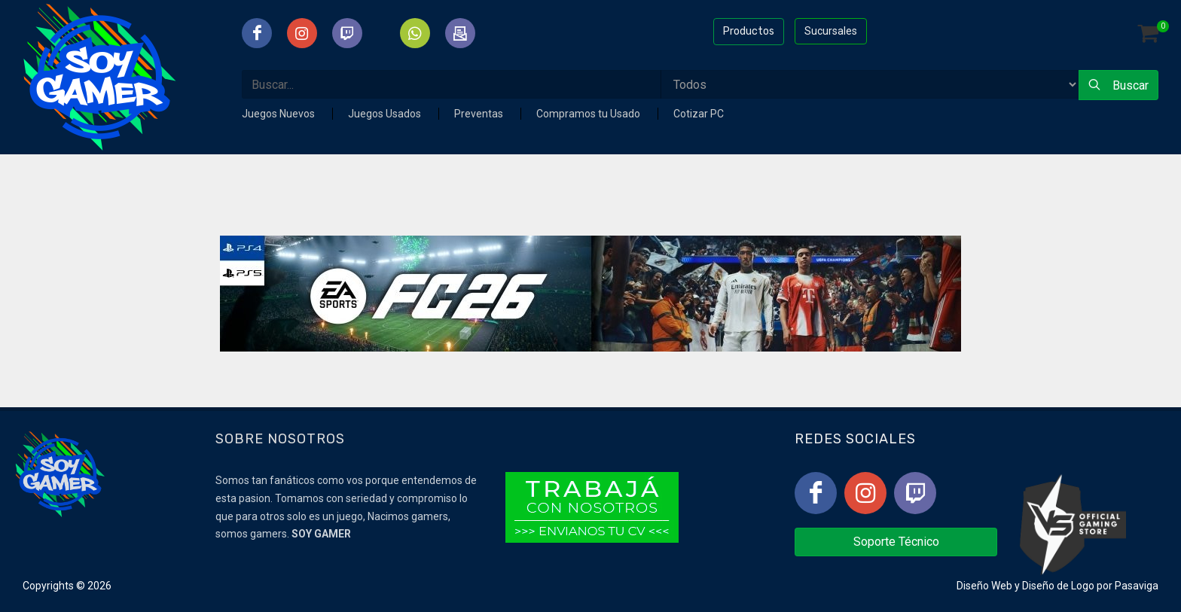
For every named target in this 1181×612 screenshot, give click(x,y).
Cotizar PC (698, 114)
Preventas (479, 114)
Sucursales (830, 31)
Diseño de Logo (1058, 586)
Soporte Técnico (896, 541)
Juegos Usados (385, 114)
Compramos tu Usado (589, 114)
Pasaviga (1136, 586)
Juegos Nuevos (279, 114)
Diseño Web (984, 586)
